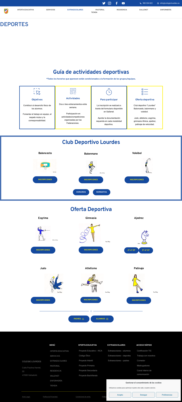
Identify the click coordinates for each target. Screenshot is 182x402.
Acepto (120, 395)
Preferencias (167, 395)
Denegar (143, 395)
